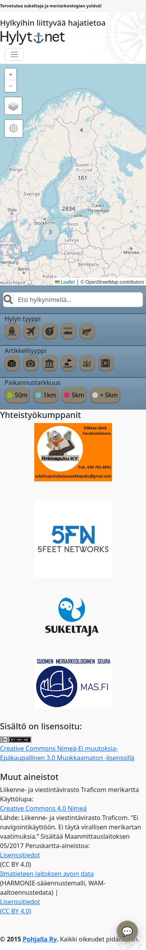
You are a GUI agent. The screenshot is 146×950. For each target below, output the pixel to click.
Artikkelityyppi (25, 350)
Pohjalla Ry (39, 939)
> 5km (109, 395)
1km (49, 395)
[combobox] (73, 299)
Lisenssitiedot (20, 855)
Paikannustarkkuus (33, 382)
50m (21, 395)
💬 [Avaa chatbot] (127, 931)
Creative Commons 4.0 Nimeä (43, 808)
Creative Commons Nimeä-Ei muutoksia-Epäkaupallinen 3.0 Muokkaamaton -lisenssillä (67, 749)
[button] (81, 130)
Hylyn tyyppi (22, 318)
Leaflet (65, 282)
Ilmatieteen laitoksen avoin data (47, 873)
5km (78, 395)
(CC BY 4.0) (15, 911)
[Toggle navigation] (14, 54)
